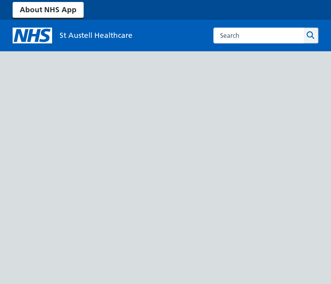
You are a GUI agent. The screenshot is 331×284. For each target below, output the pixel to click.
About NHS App (48, 9)
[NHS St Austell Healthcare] (73, 35)
